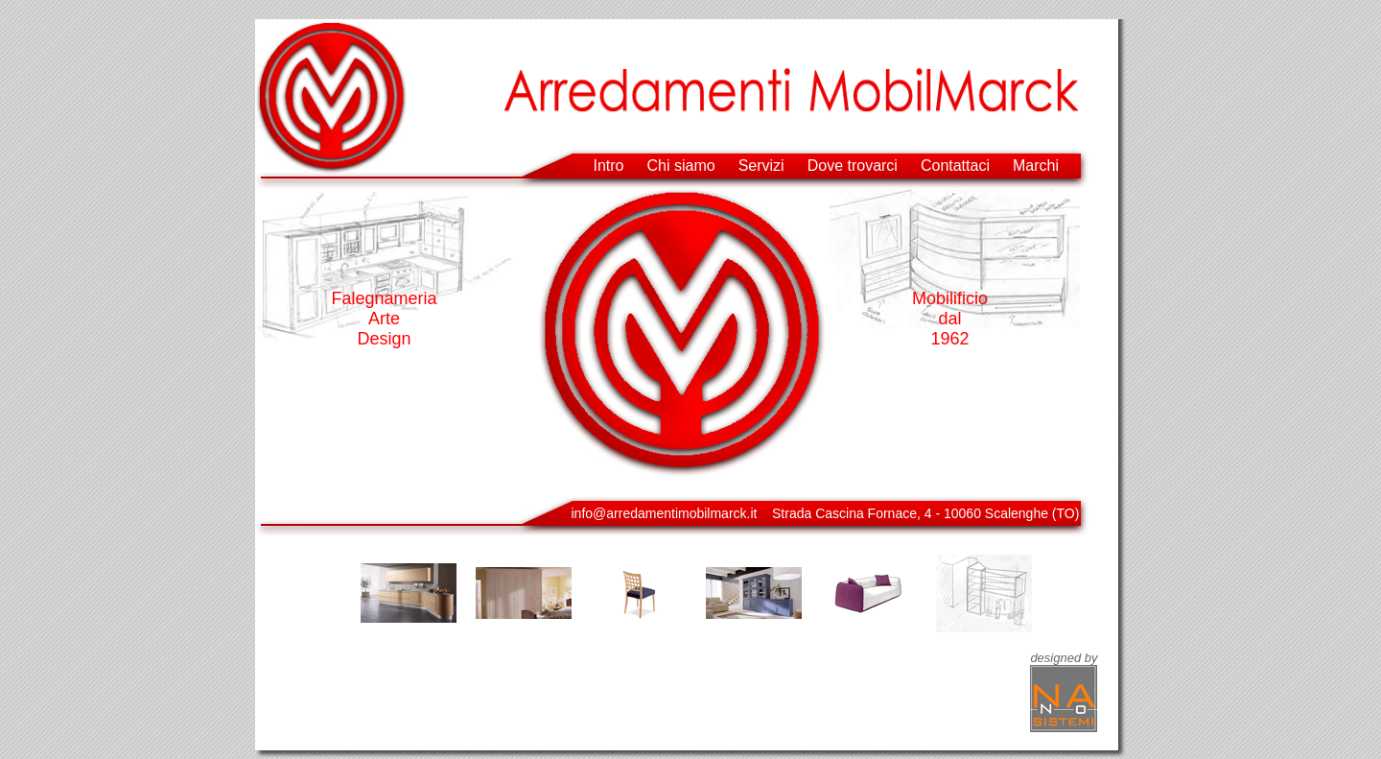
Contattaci (955, 165)
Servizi (761, 165)
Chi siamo (681, 165)
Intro (609, 165)
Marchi (1036, 165)
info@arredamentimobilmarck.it (665, 513)
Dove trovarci (853, 165)
